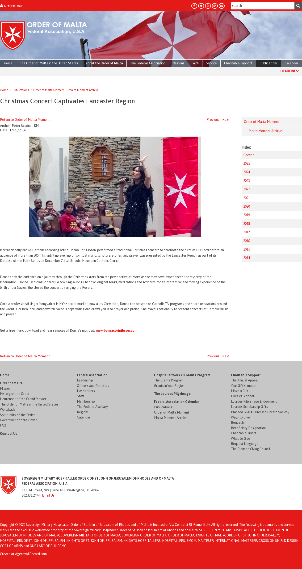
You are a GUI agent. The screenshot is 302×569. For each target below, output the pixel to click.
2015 (246, 249)
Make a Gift (239, 391)
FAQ (3, 425)
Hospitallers (86, 391)
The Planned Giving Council (250, 449)
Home (4, 90)
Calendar (83, 417)
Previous (213, 119)
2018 (246, 224)
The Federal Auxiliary (92, 407)
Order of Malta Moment (48, 90)
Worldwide (8, 409)
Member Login (14, 6)
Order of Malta (11, 383)
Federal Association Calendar (176, 402)
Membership (86, 401)
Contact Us (8, 433)
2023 (246, 181)
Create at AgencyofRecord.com (23, 554)
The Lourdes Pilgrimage (172, 394)
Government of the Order (18, 420)
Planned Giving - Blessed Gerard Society (260, 412)
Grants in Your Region (169, 386)
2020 (246, 206)
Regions (82, 412)
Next (226, 119)
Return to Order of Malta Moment (25, 119)
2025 (246, 163)
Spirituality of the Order (17, 415)
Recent (248, 155)
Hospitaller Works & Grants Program (182, 375)
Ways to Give (240, 417)
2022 (246, 189)
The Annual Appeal (245, 380)
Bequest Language (244, 444)
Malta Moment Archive (84, 90)
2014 (246, 258)
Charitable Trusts (243, 433)
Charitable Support (246, 375)
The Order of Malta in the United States (29, 404)
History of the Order (14, 394)
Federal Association (92, 375)
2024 (246, 172)
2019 (246, 215)
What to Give (240, 438)
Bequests (238, 422)
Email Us (48, 495)
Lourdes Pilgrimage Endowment (254, 401)
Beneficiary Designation (248, 428)
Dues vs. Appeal (242, 396)
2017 (246, 232)
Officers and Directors (93, 386)
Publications (21, 90)
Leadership (85, 380)
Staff (80, 396)
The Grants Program (169, 380)
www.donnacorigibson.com (116, 330)
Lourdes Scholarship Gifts (249, 407)
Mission (5, 388)
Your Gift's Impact (244, 386)
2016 (246, 241)
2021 (246, 198)
